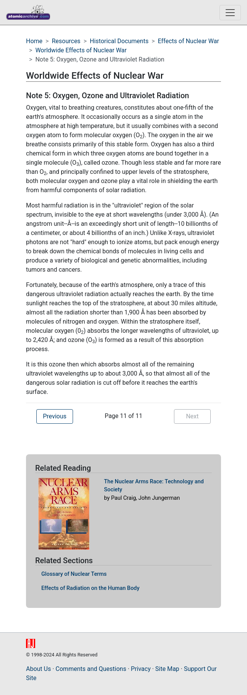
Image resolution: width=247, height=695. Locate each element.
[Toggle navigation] (230, 12)
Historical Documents (119, 41)
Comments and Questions (90, 668)
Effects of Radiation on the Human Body (90, 588)
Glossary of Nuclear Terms (74, 574)
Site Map (167, 668)
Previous (55, 416)
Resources (66, 41)
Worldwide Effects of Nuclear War (81, 50)
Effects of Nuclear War (188, 41)
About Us (38, 668)
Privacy (141, 668)
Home (34, 41)
